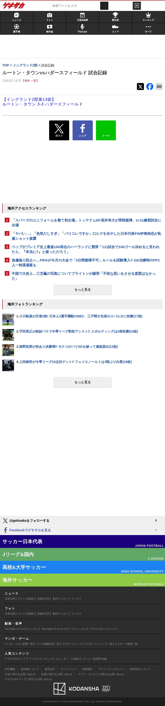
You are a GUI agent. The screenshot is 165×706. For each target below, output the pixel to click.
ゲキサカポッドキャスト (104, 628)
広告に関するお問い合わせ (20, 674)
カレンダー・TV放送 (68, 658)
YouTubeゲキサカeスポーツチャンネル (64, 628)
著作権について (30, 669)
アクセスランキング (40, 658)
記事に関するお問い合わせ (56, 674)
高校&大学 (43, 598)
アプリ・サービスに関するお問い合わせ (101, 674)
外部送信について (140, 669)
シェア (82, 130)
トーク (105, 129)
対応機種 (10, 669)
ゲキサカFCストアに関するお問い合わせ (28, 679)
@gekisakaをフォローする (25, 520)
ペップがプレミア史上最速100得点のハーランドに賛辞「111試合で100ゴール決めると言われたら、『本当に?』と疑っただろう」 (86, 249)
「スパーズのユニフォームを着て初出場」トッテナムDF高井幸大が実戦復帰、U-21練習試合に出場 (86, 222)
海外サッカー (60, 598)
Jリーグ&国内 (26, 598)
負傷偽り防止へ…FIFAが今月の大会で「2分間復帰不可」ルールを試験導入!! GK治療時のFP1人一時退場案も (86, 262)
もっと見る (82, 289)
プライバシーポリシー (111, 669)
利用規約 (87, 669)
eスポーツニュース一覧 (98, 643)
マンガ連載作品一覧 (47, 643)
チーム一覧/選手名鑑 (95, 658)
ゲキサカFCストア (15, 658)
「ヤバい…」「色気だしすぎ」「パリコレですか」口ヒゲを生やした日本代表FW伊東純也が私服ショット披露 (86, 236)
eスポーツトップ (72, 643)
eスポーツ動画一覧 (127, 643)
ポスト (59, 130)
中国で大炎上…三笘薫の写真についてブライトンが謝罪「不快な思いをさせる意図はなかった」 (84, 276)
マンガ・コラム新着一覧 (19, 643)
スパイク (76, 598)
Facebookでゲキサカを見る (26, 530)
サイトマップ (68, 669)
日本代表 (10, 598)
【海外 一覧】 (30, 80)
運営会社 (50, 669)
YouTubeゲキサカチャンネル (21, 628)
